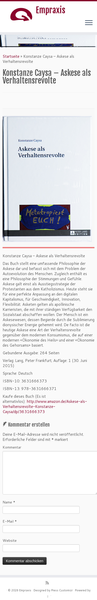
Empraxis (50, 10)
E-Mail (10, 521)
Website (10, 540)
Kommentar (12, 447)
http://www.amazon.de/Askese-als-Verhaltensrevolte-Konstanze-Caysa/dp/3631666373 (45, 406)
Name (9, 502)
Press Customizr (62, 590)
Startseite (11, 56)
